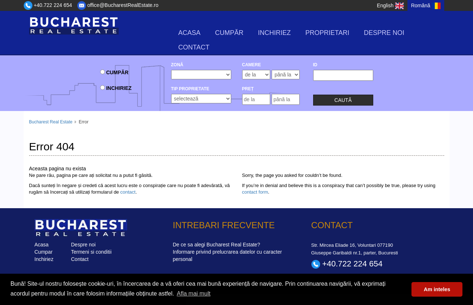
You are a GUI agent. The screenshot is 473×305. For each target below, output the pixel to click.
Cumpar (44, 252)
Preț (248, 88)
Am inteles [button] (437, 289)
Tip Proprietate (190, 88)
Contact (194, 47)
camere (251, 64)
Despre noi (384, 32)
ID (315, 64)
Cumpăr (229, 32)
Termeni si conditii (91, 252)
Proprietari (328, 32)
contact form (255, 192)
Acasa (189, 32)
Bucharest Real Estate (50, 121)
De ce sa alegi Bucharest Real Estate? (216, 244)
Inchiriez (274, 32)
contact (127, 192)
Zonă (177, 64)
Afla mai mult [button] (193, 293)
